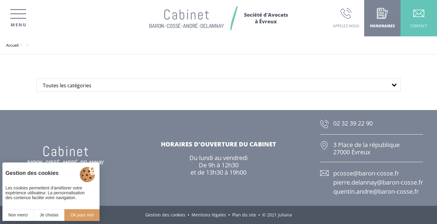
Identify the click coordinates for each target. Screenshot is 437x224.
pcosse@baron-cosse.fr (366, 173)
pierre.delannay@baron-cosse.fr (378, 182)
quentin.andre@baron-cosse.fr (376, 191)
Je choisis (49, 214)
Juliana (285, 215)
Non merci (18, 214)
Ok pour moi (81, 214)
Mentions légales (208, 215)
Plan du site (244, 215)
